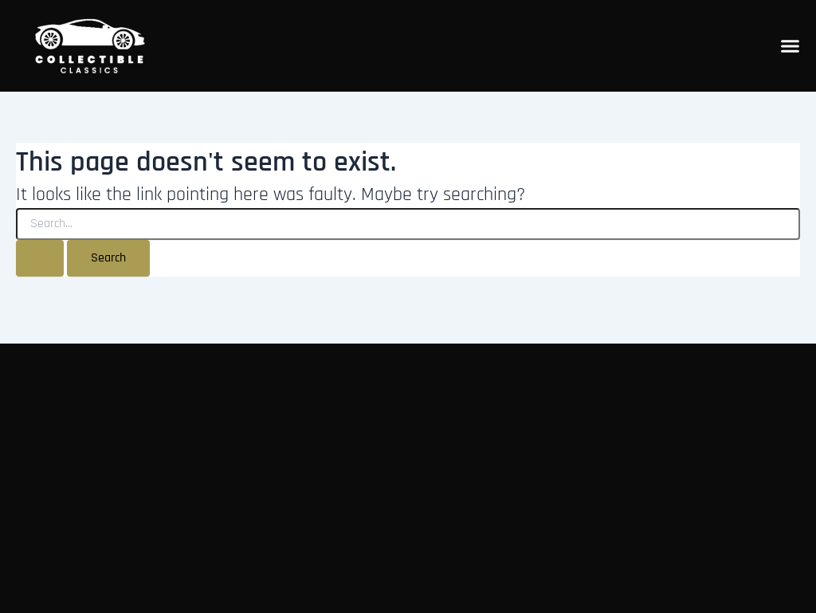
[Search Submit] (40, 258)
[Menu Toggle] (790, 46)
